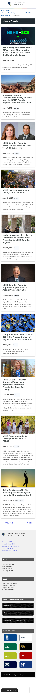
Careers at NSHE (7, 542)
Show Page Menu (9, 690)
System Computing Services (15, 620)
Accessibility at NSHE (8, 544)
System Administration (12, 613)
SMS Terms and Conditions (10, 550)
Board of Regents (10, 605)
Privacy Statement (7, 548)
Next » (30, 522)
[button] (3, 4)
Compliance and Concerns (10, 546)
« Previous (8, 522)
